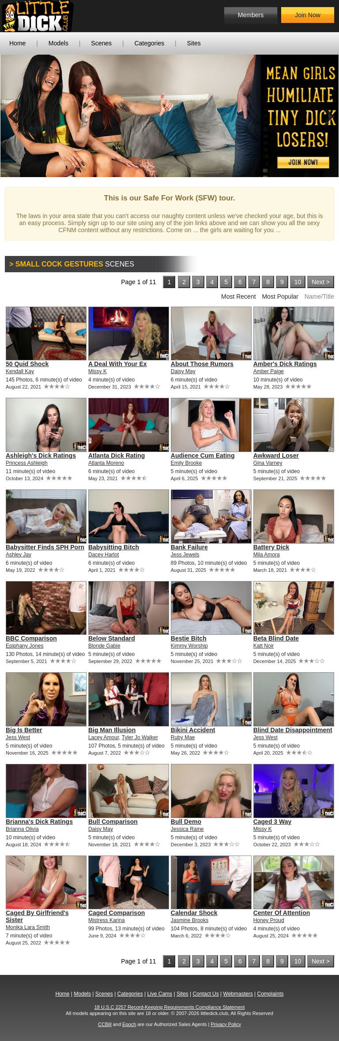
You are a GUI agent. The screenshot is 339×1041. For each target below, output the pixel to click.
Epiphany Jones (24, 646)
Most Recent (238, 296)
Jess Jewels (185, 555)
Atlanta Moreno (106, 463)
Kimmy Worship (189, 646)
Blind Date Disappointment (292, 730)
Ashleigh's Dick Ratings (41, 455)
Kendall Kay (20, 371)
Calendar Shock (194, 912)
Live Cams (159, 994)
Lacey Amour (103, 737)
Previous (14, 116)
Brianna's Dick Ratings (39, 821)
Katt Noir (263, 646)
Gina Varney (267, 463)
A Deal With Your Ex (117, 363)
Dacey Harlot (103, 555)
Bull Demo (186, 821)
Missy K (97, 371)
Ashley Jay (18, 555)
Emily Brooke (186, 463)
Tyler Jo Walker (140, 737)
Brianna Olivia (22, 829)
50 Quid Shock (27, 363)
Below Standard (111, 638)
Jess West (18, 737)
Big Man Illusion (112, 730)
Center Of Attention (281, 912)
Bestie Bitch (189, 638)
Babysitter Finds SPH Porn (45, 547)
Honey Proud (268, 920)
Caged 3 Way (272, 821)
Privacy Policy (226, 1024)
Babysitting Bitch (113, 547)
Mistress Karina (106, 920)
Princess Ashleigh (27, 463)
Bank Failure (189, 547)
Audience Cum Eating (203, 455)
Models (58, 43)
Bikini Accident (193, 730)
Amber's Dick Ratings (285, 363)
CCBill (105, 1024)
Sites (194, 43)
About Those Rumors (202, 363)
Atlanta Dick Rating (116, 455)
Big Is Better (24, 730)
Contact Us (205, 994)
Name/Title (319, 296)
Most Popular (280, 296)
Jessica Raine (187, 829)
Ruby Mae (183, 737)
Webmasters (238, 994)
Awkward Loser (276, 455)
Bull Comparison (113, 821)
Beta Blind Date (276, 638)
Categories (149, 43)
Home (17, 43)
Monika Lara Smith (28, 927)
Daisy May (183, 371)
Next (325, 116)
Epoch (129, 1024)
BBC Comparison (31, 638)
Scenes (101, 43)
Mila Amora (266, 555)
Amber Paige (268, 371)
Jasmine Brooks (189, 920)
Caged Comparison (116, 912)
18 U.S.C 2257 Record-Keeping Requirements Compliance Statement (169, 1007)
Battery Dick (271, 547)
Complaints (270, 994)
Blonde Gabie (104, 646)
